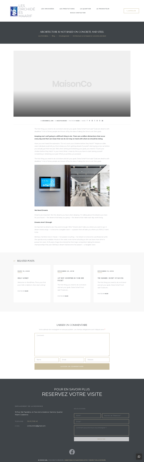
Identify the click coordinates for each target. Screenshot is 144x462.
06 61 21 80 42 (32, 427)
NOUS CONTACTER (78, 13)
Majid (78, 120)
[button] (131, 10)
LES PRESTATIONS (67, 9)
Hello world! (23, 278)
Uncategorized (62, 120)
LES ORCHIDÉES (47, 9)
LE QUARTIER (85, 9)
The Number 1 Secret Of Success (110, 278)
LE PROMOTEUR (102, 9)
